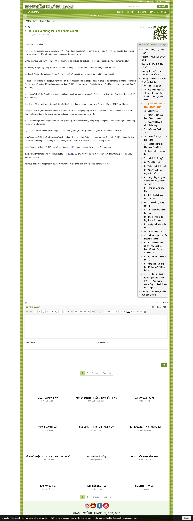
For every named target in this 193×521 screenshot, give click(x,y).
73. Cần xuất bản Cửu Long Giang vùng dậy (153, 116)
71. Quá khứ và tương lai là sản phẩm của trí (154, 105)
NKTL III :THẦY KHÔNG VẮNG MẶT (152, 45)
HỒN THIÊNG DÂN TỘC (96, 486)
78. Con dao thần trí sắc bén (154, 153)
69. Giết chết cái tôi (152, 85)
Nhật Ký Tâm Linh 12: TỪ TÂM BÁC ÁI (145, 427)
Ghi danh (140, 1)
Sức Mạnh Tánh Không (96, 456)
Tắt (153, 307)
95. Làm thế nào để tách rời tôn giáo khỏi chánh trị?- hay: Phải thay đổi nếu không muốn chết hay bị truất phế (155, 281)
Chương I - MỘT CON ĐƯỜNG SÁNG (154, 58)
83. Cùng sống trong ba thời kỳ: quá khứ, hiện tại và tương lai (155, 180)
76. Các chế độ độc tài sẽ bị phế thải (155, 138)
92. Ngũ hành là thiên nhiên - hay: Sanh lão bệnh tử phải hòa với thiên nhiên (153, 247)
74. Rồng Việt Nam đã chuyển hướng (153, 124)
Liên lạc (159, 1)
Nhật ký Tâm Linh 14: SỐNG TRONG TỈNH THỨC (96, 397)
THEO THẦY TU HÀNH (47, 427)
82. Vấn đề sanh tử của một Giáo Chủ (154, 172)
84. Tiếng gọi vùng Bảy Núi (154, 190)
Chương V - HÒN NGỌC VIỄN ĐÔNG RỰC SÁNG (153, 293)
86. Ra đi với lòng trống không (154, 204)
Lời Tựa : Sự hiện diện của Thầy (152, 51)
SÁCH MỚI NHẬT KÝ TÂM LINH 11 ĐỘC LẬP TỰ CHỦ (47, 456)
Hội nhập (149, 1)
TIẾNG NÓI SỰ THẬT (47, 486)
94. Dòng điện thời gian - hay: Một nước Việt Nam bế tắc (155, 267)
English (167, 1)
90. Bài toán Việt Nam (153, 231)
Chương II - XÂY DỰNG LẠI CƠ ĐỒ (152, 66)
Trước (142, 27)
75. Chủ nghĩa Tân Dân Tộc (154, 131)
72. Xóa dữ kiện (151, 111)
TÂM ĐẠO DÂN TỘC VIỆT (144, 397)
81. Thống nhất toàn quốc (155, 166)
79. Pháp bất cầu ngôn (154, 158)
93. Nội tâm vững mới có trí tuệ (155, 258)
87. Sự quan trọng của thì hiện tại (155, 211)
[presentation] (44, 355)
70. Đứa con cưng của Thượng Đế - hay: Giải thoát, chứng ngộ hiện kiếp (154, 94)
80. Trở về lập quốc (152, 162)
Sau (148, 27)
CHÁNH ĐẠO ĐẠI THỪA (48, 397)
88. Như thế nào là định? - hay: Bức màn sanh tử (155, 219)
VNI (164, 307)
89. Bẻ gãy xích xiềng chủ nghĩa (155, 226)
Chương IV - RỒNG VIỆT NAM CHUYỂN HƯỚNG (153, 80)
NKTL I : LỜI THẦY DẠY (145, 486)
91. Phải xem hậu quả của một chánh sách (155, 237)
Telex (159, 307)
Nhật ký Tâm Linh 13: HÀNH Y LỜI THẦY (96, 427)
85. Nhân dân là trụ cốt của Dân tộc (154, 197)
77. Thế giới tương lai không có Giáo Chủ (153, 145)
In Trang (25, 302)
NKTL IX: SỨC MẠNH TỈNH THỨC (145, 456)
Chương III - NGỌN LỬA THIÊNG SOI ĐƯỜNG (151, 73)
